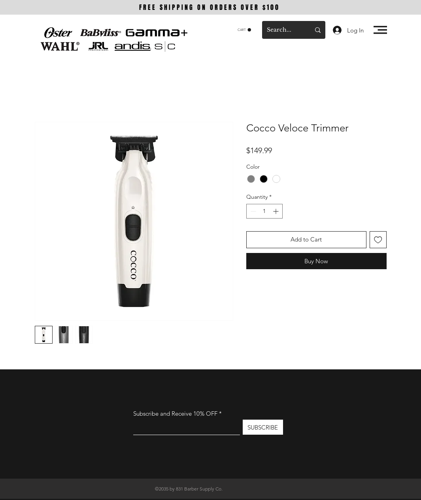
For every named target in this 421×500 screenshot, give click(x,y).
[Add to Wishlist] (378, 239)
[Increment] (276, 211)
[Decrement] (252, 211)
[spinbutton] (264, 211)
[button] (244, 30)
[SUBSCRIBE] (263, 427)
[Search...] (282, 30)
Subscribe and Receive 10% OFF (176, 413)
